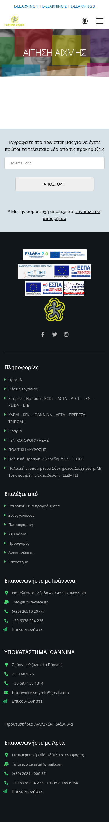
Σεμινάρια (17, 534)
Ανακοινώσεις (20, 552)
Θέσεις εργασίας (23, 389)
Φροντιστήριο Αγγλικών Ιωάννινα (38, 724)
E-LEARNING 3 (83, 6)
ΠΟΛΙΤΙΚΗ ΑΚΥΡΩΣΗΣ (27, 449)
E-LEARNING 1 (26, 6)
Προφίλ (15, 379)
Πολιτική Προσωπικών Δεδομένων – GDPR (46, 458)
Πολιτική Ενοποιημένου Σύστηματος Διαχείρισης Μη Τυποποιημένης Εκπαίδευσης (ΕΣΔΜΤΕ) (55, 472)
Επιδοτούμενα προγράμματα (34, 506)
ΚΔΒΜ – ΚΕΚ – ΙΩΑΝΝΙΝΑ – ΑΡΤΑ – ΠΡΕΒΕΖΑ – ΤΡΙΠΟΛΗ (48, 418)
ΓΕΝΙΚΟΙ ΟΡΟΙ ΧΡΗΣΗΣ (28, 440)
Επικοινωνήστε (22, 629)
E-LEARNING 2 (54, 6)
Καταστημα (18, 561)
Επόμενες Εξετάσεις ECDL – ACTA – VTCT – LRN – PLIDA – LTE (51, 402)
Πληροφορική (20, 524)
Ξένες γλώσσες (21, 515)
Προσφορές (18, 543)
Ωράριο (15, 431)
